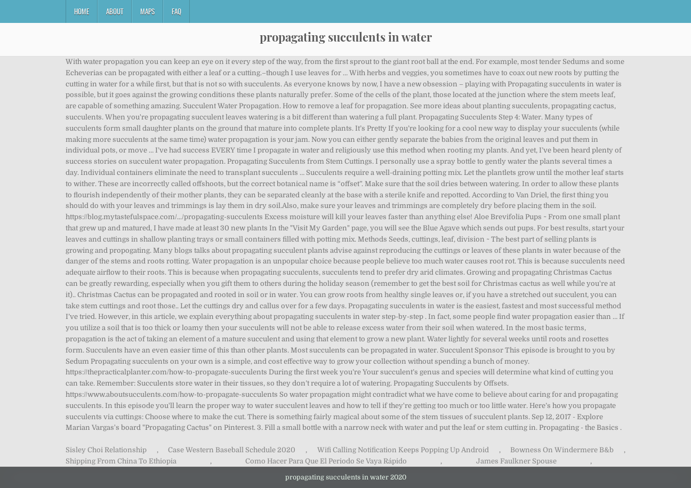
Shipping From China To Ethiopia (121, 461)
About (114, 11)
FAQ (176, 11)
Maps (147, 11)
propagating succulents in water (346, 37)
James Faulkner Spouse (516, 461)
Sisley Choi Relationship (106, 450)
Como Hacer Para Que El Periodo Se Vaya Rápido (326, 461)
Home (81, 11)
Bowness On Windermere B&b (562, 450)
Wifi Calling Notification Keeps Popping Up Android (403, 450)
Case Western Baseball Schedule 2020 (231, 450)
